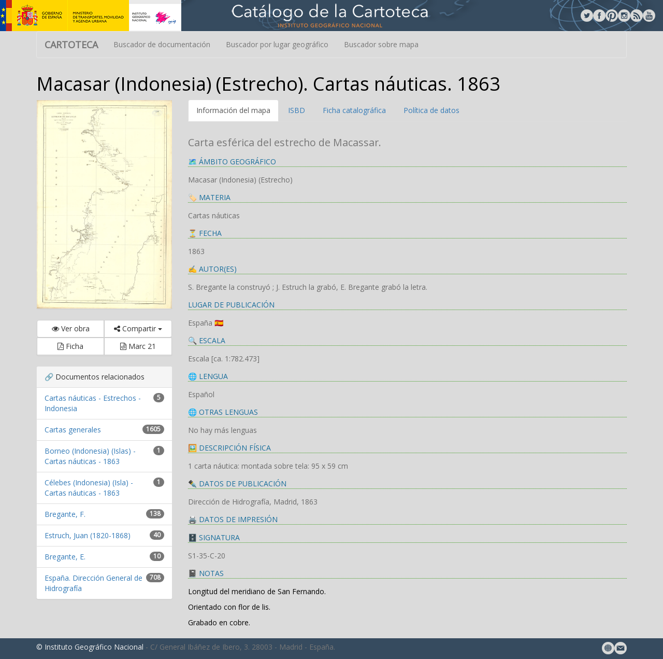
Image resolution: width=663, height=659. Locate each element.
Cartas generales (73, 429)
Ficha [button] (70, 346)
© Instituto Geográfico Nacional (89, 647)
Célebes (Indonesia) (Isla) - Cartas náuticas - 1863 (89, 488)
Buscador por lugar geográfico (277, 44)
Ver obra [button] (71, 328)
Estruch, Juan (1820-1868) (88, 535)
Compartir (138, 328)
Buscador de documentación (161, 44)
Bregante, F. (65, 514)
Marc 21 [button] (138, 346)
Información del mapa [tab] (233, 110)
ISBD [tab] (296, 110)
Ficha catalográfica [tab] (354, 110)
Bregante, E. (65, 557)
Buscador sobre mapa (381, 44)
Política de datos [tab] (431, 110)
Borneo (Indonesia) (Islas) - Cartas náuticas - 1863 (90, 456)
